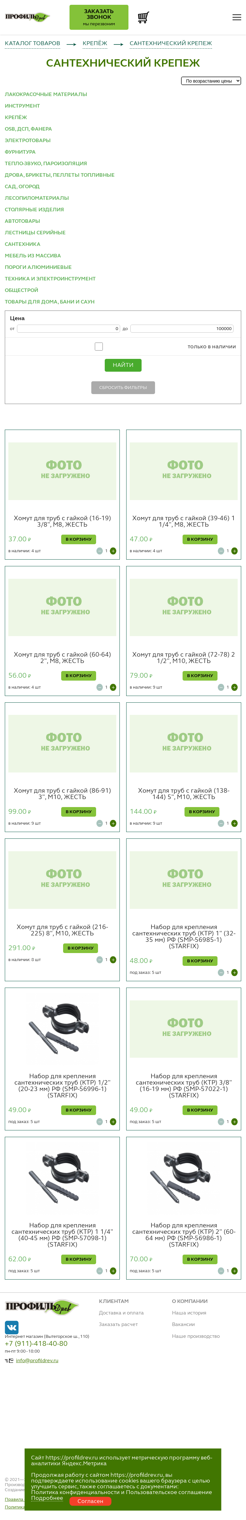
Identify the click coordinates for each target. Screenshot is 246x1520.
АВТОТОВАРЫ (22, 221)
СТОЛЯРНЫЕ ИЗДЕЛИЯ (34, 210)
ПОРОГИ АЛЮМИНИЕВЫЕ (38, 267)
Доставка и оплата (121, 1313)
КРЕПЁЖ (95, 43)
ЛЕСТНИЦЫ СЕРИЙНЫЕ (35, 233)
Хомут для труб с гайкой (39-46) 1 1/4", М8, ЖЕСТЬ (183, 521)
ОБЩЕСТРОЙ (21, 290)
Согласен (90, 1501)
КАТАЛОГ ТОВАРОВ (32, 43)
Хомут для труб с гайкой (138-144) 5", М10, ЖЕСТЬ (183, 794)
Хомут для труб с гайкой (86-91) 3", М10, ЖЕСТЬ (62, 794)
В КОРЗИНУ (79, 539)
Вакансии (183, 1324)
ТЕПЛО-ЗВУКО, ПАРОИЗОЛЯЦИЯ (46, 163)
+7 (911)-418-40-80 (36, 1343)
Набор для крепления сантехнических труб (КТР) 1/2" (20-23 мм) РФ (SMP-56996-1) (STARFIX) (62, 1086)
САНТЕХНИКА (22, 244)
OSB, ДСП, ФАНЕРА (28, 129)
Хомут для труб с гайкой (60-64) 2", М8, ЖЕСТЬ (62, 658)
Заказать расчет (118, 1324)
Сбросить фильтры (123, 387)
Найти (123, 365)
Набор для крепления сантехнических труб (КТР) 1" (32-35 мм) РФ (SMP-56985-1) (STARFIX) (183, 937)
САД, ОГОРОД (22, 187)
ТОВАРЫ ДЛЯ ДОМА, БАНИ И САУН (49, 302)
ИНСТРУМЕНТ (22, 106)
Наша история (189, 1313)
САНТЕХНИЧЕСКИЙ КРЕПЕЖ (171, 43)
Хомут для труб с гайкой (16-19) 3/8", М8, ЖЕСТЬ (62, 521)
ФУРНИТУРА (20, 152)
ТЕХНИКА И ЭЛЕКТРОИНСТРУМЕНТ (50, 279)
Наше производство (196, 1336)
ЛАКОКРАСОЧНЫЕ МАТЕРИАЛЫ (46, 94)
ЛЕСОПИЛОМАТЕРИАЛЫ (37, 198)
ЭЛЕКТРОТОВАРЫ (28, 140)
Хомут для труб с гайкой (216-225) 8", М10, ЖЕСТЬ (62, 930)
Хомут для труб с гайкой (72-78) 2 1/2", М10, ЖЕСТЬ (183, 658)
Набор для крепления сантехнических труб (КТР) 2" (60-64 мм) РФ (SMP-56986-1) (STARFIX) (183, 1235)
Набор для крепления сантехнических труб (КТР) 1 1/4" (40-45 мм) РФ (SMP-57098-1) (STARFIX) (62, 1235)
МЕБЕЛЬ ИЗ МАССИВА (33, 256)
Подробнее (47, 1498)
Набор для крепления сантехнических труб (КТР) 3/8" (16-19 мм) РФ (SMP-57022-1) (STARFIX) (184, 1086)
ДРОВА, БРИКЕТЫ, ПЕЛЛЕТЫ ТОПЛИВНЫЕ (60, 175)
